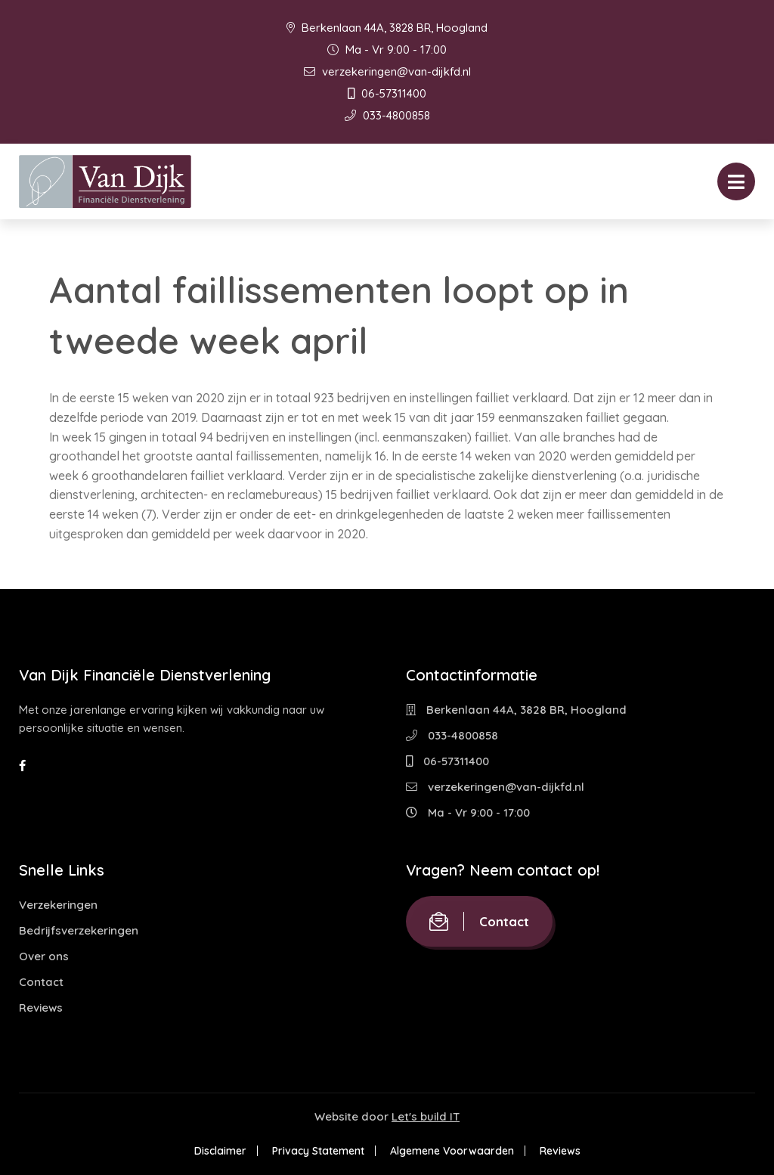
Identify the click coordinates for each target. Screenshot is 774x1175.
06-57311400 (387, 93)
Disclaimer (220, 1151)
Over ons (44, 956)
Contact (41, 982)
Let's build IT (426, 1116)
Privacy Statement (318, 1151)
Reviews (41, 1007)
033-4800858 (387, 115)
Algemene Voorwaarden (452, 1151)
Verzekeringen (58, 905)
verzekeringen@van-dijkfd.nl (387, 71)
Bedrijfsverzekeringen (78, 930)
